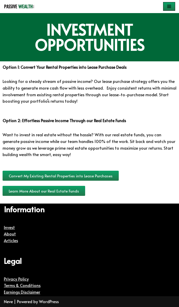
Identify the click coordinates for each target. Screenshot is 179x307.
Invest (9, 227)
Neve (8, 301)
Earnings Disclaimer (22, 292)
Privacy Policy (16, 279)
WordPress (49, 301)
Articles (11, 240)
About (10, 233)
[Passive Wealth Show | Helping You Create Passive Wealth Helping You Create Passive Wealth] (19, 6)
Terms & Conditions (22, 285)
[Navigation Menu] (169, 6)
